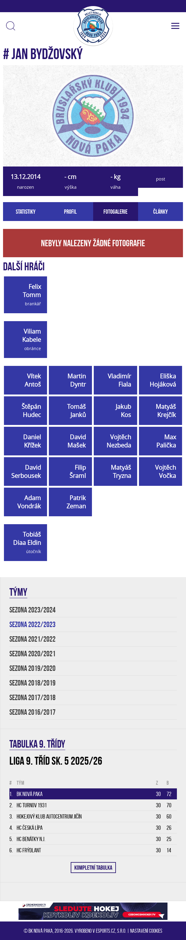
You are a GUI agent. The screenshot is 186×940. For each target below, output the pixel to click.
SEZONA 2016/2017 (32, 712)
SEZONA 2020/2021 (32, 654)
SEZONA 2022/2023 (32, 624)
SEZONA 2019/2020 (32, 668)
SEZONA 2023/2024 (32, 610)
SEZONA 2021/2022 (32, 639)
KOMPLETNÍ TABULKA (93, 867)
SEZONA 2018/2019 (32, 683)
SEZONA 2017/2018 (32, 697)
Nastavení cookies (146, 931)
